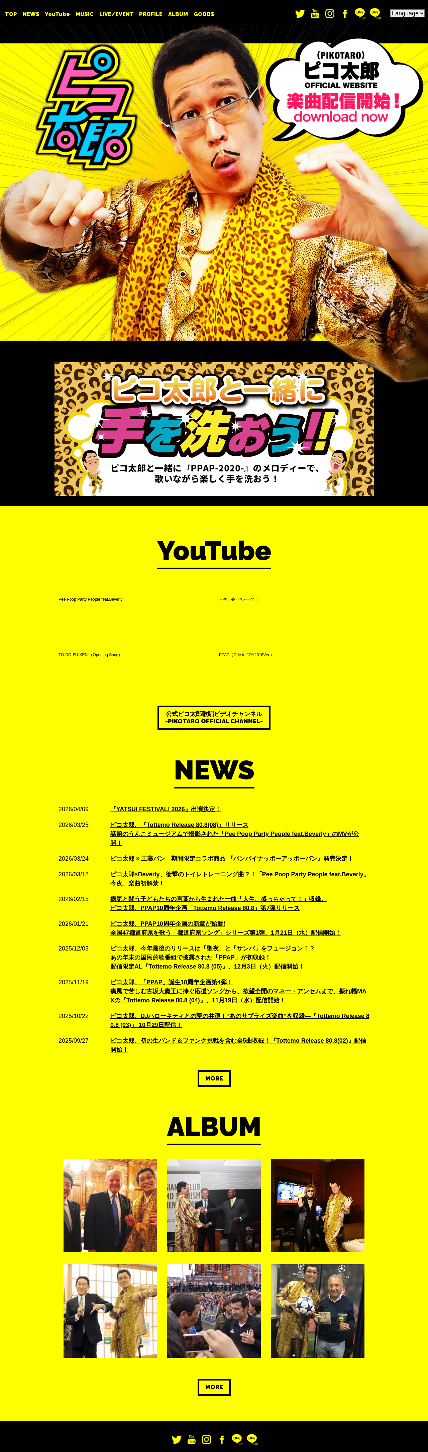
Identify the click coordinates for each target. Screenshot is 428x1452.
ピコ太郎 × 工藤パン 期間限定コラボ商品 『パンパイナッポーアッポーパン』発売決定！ (232, 785)
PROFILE (151, 14)
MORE (214, 1005)
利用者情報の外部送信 (29, 1443)
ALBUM (178, 14)
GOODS (204, 14)
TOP (11, 14)
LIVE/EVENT (116, 14)
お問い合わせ (243, 1397)
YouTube (57, 14)
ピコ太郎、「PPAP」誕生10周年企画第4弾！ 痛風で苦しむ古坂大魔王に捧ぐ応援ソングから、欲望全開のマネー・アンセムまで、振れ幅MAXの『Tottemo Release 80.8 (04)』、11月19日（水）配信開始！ (238, 918)
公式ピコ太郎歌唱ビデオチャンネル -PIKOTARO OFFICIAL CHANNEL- (214, 644)
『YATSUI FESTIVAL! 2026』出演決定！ (165, 736)
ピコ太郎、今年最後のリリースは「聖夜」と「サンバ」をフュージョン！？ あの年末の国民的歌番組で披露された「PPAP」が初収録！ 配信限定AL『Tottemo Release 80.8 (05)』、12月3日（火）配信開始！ (212, 884)
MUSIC (85, 14)
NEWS (31, 14)
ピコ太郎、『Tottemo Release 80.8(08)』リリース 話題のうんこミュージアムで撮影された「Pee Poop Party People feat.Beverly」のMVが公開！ (234, 761)
